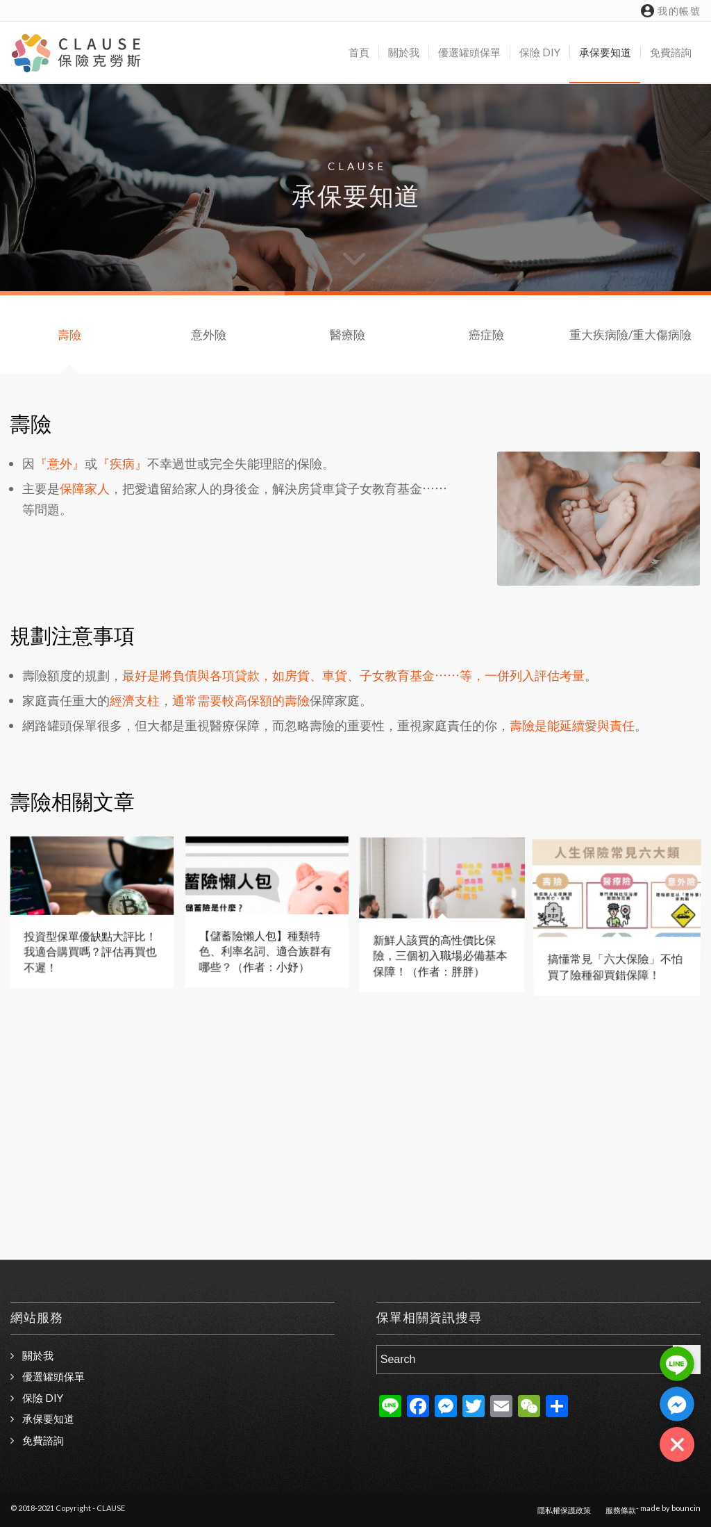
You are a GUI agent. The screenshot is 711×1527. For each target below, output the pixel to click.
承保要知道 (48, 1418)
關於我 (37, 1355)
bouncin (686, 1507)
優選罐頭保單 (53, 1376)
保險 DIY (42, 1398)
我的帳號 (671, 10)
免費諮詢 (43, 1440)
